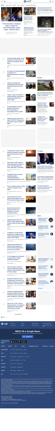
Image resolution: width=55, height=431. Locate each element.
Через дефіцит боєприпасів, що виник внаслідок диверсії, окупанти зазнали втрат (20, 66)
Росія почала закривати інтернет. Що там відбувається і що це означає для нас (43, 267)
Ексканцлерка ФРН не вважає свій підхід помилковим (17, 273)
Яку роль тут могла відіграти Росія (13, 169)
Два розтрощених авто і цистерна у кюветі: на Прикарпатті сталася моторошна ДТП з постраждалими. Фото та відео (16, 210)
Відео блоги (22, 5)
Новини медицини (13, 370)
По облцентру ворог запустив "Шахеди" (44, 33)
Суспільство (45, 346)
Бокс (22, 353)
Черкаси (25, 349)
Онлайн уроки (19, 356)
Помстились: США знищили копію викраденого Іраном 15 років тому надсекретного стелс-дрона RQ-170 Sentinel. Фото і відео (15, 165)
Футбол (11, 353)
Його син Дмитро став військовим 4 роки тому (28, 22)
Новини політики (9, 252)
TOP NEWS (40, 151)
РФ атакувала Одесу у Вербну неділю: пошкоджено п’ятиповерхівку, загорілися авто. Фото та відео (45, 31)
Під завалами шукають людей (11, 32)
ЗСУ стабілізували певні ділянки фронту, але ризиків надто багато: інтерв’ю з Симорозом (45, 94)
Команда (22, 323)
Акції (21, 360)
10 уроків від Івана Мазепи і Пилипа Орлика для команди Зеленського (43, 282)
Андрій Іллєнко (40, 222)
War (6, 33)
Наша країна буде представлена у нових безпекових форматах (18, 251)
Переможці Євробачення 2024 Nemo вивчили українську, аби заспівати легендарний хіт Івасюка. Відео (45, 9)
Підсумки (14, 5)
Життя (23, 346)
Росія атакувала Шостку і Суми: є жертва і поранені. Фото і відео (16, 188)
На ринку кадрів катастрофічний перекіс (14, 261)
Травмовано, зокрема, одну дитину (13, 113)
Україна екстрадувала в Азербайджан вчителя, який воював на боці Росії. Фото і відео (15, 85)
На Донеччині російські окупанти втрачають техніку (16, 125)
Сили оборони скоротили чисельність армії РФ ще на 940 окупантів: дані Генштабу (44, 187)
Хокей (19, 353)
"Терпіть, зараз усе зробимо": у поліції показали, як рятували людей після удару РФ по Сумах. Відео (15, 97)
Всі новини (52, 346)
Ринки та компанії (10, 263)
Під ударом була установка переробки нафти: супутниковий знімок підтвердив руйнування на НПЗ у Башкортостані (16, 177)
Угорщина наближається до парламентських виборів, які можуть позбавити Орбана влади (45, 171)
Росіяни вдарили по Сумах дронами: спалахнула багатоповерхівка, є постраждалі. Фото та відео (15, 109)
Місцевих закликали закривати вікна (14, 157)
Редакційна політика (35, 325)
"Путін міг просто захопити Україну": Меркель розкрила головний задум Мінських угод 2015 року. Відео (15, 269)
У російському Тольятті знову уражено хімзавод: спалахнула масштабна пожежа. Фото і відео (16, 153)
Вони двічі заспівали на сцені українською (45, 12)
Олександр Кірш (40, 277)
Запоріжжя (17, 349)
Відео (2, 5)
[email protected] (14, 400)
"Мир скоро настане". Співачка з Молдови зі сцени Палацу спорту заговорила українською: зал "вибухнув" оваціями (30, 29)
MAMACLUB (19, 370)
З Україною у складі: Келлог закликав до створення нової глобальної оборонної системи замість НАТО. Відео (15, 235)
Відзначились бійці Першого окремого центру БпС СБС (15, 202)
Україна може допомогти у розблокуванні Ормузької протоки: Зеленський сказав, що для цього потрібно (15, 247)
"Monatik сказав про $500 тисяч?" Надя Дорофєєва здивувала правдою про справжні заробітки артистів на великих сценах (42, 105)
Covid (23, 370)
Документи (23, 325)
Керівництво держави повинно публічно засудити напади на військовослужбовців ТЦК (42, 219)
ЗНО (26, 356)
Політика (10, 346)
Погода (18, 5)
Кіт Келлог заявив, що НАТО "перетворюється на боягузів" (17, 239)
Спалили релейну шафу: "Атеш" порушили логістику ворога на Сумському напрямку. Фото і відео (15, 61)
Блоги (37, 346)
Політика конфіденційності (47, 323)
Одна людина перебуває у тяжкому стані (14, 191)
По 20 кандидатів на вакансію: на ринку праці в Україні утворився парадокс (16, 258)
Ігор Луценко (40, 237)
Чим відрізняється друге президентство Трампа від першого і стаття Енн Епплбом (43, 227)
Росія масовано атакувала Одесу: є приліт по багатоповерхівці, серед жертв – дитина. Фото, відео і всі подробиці (12, 27)
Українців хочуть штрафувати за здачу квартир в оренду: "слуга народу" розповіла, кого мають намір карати (42, 118)
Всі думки (40, 288)
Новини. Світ (9, 229)
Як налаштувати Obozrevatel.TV (30, 5)
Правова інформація (35, 323)
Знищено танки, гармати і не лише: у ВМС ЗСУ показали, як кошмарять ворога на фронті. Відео (15, 121)
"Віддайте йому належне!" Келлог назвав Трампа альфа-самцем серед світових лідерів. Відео (16, 222)
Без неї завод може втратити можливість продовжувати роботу (18, 181)
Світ (16, 346)
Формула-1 (25, 353)
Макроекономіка (20, 367)
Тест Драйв (12, 360)
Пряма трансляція (9, 5)
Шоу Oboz (25, 35)
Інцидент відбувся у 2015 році (12, 310)
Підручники (14, 356)
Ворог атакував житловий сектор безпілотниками (16, 101)
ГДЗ (10, 356)
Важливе (39, 77)
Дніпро (21, 349)
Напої (15, 363)
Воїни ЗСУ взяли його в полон (12, 89)
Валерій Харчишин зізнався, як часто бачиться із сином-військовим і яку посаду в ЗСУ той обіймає (30, 18)
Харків (14, 349)
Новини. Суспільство (10, 91)
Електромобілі (17, 360)
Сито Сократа (40, 262)
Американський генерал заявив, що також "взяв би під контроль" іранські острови (20, 227)
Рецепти (11, 363)
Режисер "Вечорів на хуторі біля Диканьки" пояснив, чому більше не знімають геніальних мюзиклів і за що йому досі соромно (16, 281)
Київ (11, 349)
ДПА (24, 356)
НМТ (29, 356)
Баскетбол (15, 353)
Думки (39, 215)
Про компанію (12, 323)
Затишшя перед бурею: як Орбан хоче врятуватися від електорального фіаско (43, 260)
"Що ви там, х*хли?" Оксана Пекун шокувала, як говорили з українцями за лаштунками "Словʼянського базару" (16, 306)
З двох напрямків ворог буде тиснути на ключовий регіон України (44, 97)
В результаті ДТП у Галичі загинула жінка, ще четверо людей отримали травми (21, 214)
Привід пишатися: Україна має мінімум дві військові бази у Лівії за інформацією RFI (43, 234)
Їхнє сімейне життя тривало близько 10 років (15, 298)
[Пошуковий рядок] (53, 1)
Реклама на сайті (13, 325)
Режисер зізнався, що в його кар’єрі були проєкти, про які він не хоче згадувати (19, 286)
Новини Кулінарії (20, 363)
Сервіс (24, 360)
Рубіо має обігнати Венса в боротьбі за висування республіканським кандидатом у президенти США (43, 274)
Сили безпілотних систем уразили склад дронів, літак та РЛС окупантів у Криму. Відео (15, 198)
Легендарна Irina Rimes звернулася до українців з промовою (28, 32)
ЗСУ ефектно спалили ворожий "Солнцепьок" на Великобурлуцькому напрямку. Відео (16, 73)
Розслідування (32, 346)
